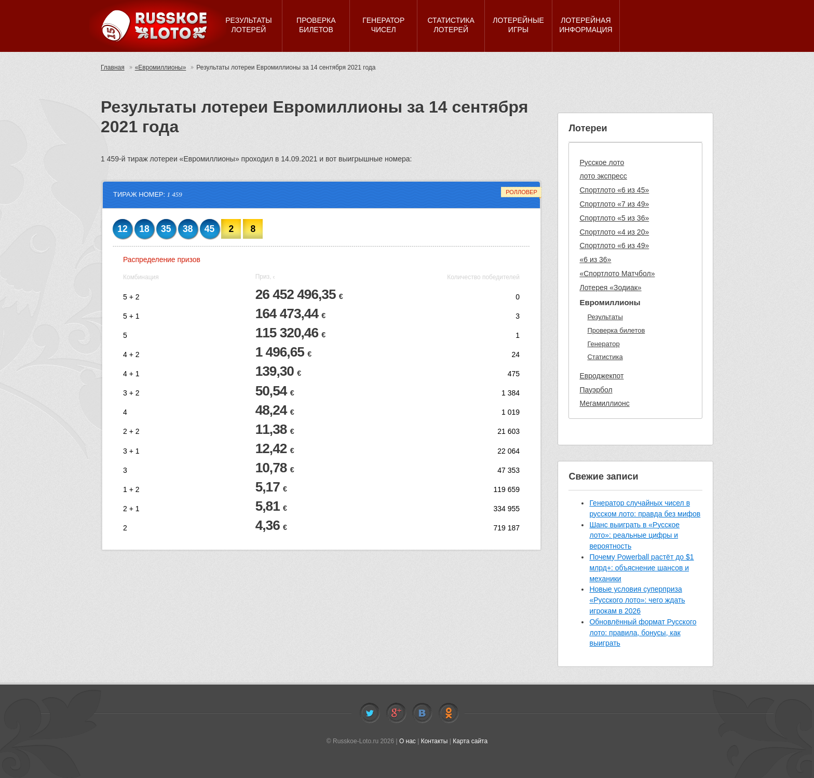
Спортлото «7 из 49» (614, 204)
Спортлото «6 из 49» (614, 245)
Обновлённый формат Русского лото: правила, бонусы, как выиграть (642, 633)
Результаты (604, 317)
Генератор (603, 344)
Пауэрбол (595, 390)
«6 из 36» (595, 259)
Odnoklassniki (448, 713)
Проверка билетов (616, 330)
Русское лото (601, 162)
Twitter (369, 713)
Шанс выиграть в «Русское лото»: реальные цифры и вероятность (634, 536)
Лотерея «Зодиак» (610, 287)
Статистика (604, 357)
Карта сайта (470, 741)
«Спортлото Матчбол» (617, 273)
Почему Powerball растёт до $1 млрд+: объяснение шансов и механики (641, 568)
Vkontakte (422, 713)
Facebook (396, 713)
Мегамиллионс (604, 403)
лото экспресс (603, 176)
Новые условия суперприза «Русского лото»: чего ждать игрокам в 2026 (637, 600)
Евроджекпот (601, 376)
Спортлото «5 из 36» (614, 218)
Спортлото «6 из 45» (614, 190)
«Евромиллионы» (160, 67)
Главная (113, 67)
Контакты (434, 741)
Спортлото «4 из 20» (614, 232)
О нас (407, 741)
